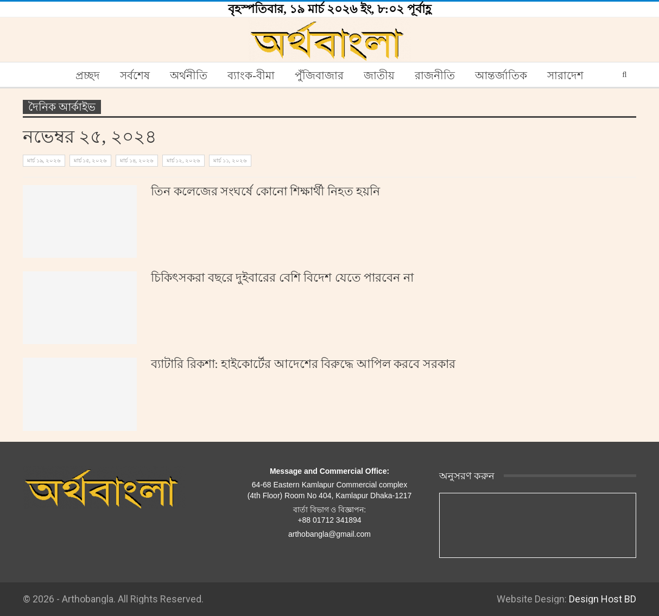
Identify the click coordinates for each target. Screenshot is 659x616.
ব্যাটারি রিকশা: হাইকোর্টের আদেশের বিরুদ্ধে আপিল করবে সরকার (303, 364)
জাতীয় (379, 75)
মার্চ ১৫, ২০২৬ (90, 160)
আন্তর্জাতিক (501, 75)
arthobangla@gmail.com (329, 534)
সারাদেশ (565, 75)
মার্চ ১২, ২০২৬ (184, 160)
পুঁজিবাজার (319, 75)
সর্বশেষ (135, 75)
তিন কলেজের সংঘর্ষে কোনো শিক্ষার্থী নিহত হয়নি (265, 191)
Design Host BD (602, 599)
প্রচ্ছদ (87, 75)
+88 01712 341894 (329, 520)
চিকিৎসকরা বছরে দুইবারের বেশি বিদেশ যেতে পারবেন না (282, 277)
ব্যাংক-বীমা (251, 75)
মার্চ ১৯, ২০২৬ (44, 160)
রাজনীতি (435, 75)
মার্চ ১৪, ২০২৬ (137, 160)
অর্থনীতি (188, 75)
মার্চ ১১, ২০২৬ (230, 160)
